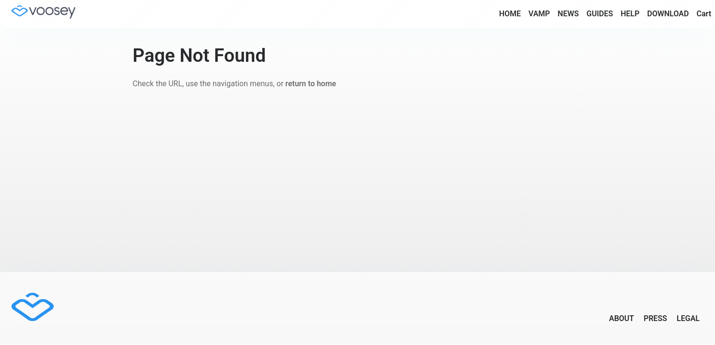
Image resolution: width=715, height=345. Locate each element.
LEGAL (688, 318)
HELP (630, 13)
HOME (510, 13)
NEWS (568, 13)
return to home (310, 83)
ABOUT (621, 318)
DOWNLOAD (668, 13)
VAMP (539, 13)
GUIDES (599, 13)
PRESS (655, 318)
